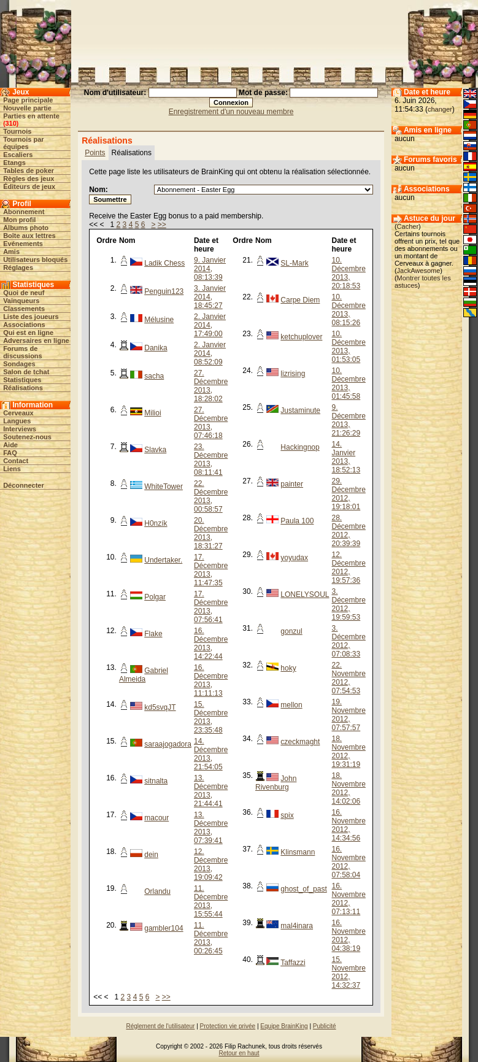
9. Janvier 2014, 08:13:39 (210, 269)
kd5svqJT (159, 707)
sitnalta (156, 781)
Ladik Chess (164, 263)
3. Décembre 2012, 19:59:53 (349, 604)
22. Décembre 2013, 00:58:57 (211, 496)
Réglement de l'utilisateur (160, 1026)
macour (156, 818)
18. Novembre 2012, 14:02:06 (349, 788)
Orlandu (157, 891)
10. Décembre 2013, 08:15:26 (349, 310)
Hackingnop (299, 447)
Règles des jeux (28, 178)
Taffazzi (292, 962)
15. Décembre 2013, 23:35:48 (211, 717)
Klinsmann (297, 852)
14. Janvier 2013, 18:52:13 (346, 457)
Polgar (155, 597)
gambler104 (163, 928)
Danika (155, 348)
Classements (24, 308)
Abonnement (23, 211)
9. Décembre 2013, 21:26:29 (349, 420)
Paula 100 (297, 521)
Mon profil (19, 219)
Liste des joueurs (30, 316)
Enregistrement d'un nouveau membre (231, 111)
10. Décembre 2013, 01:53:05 (349, 346)
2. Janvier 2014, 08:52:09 (210, 353)
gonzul (291, 631)
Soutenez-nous (27, 437)
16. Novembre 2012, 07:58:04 (349, 862)
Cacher (407, 226)
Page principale (28, 100)
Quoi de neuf (23, 292)
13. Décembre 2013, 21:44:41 (211, 791)
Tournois (17, 131)
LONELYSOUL (304, 594)
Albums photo (25, 227)
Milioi (152, 413)
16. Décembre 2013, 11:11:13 (211, 680)
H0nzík (155, 523)
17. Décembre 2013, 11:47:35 (211, 570)
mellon (291, 705)
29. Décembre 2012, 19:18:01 (349, 494)
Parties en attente (31, 116)
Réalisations (23, 387)
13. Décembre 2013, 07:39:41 (211, 827)
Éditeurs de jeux (29, 186)
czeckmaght (300, 741)
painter (291, 484)
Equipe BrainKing (283, 1026)
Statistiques (22, 379)
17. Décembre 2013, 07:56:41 (211, 607)
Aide (10, 444)
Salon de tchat (26, 371)
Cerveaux (18, 413)
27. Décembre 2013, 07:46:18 (211, 423)
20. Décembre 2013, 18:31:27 (211, 533)
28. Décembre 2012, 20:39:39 (349, 531)
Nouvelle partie (27, 108)
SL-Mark (294, 263)
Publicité (324, 1026)
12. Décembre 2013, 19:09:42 (211, 864)
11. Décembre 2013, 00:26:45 (211, 938)
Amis (11, 251)
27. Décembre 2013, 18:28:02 (211, 386)
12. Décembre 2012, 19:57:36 (349, 567)
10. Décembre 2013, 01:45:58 (349, 383)
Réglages (18, 267)
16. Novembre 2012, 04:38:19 (349, 935)
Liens (12, 468)
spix (286, 815)
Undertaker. (163, 560)
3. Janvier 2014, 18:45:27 (210, 297)
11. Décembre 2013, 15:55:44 (211, 901)
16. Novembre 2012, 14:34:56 (349, 825)
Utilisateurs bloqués (35, 259)
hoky (288, 668)
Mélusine (159, 319)
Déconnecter (23, 485)
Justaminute (300, 410)
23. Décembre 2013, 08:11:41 (211, 459)
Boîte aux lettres (29, 235)
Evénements (23, 243)
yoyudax (294, 557)
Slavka (155, 449)
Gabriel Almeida (143, 674)
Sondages (19, 363)
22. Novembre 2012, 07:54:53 (349, 678)
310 (10, 123)
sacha (154, 376)
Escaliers (18, 154)
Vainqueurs (21, 300)
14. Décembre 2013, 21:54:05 (211, 754)
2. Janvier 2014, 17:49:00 (210, 325)
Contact (15, 460)
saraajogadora (167, 744)
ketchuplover (301, 337)
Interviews (19, 429)
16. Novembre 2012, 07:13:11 (349, 899)
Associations (24, 324)
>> (162, 224)
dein (151, 854)
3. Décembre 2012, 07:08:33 (349, 641)
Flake (153, 633)
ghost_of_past (303, 889)
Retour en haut (238, 1053)
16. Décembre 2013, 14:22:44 (211, 643)
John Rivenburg (275, 782)
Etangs (14, 162)
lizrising (292, 373)
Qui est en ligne (28, 332)
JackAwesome (419, 270)
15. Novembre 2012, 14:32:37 (349, 972)
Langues (17, 421)
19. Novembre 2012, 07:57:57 (349, 715)
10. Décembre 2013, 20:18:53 (349, 273)
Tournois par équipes (23, 143)
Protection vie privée (228, 1026)
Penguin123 (163, 291)
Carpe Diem (300, 300)
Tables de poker (28, 170)
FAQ (10, 452)
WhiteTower (163, 486)
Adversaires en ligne (36, 340)
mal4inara (296, 926)
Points (95, 152)
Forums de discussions (22, 352)
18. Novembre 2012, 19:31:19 (349, 751)
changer (440, 109)
